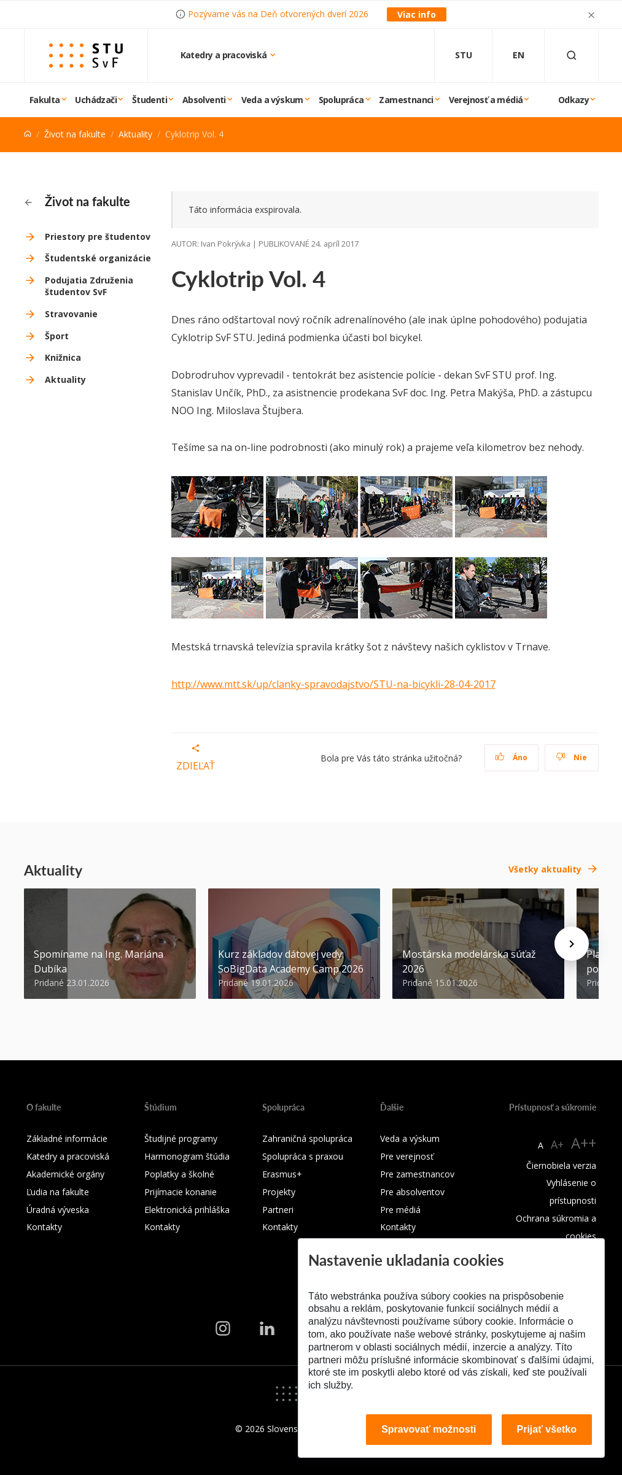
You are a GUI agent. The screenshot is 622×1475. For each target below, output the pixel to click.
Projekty (278, 1192)
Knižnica (63, 357)
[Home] (27, 134)
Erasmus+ (282, 1174)
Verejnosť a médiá (486, 100)
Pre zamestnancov (417, 1174)
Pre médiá (400, 1209)
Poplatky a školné (179, 1174)
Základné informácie (66, 1138)
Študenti (149, 100)
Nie (571, 757)
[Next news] (571, 943)
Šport (57, 336)
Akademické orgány (65, 1174)
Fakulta (44, 100)
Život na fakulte (75, 134)
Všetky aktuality (544, 869)
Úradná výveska (57, 1209)
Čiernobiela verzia (561, 1165)
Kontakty (44, 1227)
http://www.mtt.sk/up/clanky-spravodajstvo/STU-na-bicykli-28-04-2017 (333, 684)
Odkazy (573, 100)
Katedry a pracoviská (225, 55)
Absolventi (204, 100)
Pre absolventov (412, 1192)
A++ (583, 1143)
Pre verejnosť (406, 1156)
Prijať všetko (547, 1429)
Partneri (278, 1209)
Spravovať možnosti (428, 1429)
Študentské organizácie (98, 258)
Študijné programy (180, 1138)
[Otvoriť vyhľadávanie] (572, 55)
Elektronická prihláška (187, 1209)
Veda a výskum (272, 100)
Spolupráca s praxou (302, 1156)
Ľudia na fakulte (57, 1192)
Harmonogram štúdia (187, 1156)
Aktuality (135, 134)
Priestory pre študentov (97, 236)
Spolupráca (341, 100)
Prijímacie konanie (180, 1192)
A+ (557, 1144)
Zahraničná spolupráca (307, 1138)
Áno (511, 757)
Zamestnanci (406, 100)
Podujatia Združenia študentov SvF (89, 286)
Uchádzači (96, 100)
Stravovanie (71, 314)
